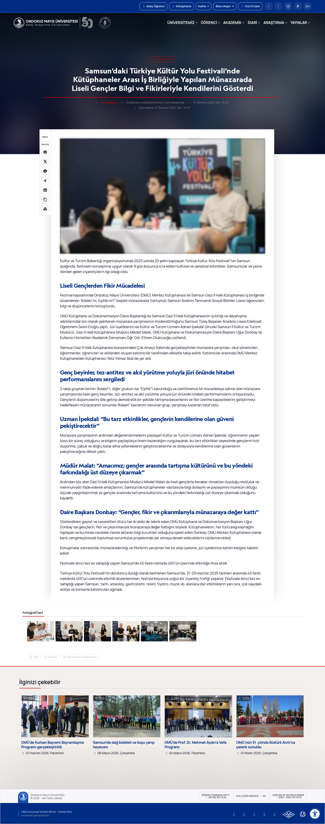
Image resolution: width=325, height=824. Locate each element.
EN (308, 6)
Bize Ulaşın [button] (225, 6)
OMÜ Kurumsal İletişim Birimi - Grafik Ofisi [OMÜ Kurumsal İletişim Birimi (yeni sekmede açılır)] (46, 811)
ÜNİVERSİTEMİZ (181, 22)
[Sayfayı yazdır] (45, 209)
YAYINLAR (298, 22)
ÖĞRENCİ (209, 22)
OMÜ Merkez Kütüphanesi (81, 657)
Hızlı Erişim (250, 6)
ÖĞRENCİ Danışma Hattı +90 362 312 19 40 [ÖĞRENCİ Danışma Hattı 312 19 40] (215, 796)
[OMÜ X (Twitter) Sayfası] (264, 814)
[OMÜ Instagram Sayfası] (254, 814)
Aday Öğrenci (153, 6)
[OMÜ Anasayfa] (269, 6)
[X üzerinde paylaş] (45, 161)
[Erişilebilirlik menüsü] (314, 813)
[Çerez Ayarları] (302, 814)
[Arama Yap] (298, 6)
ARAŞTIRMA (273, 22)
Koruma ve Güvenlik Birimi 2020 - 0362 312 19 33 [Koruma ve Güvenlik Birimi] (288, 796)
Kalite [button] (203, 6)
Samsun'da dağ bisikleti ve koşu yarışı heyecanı (124, 744)
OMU (36, 657)
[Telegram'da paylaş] (45, 180)
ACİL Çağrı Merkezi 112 (251, 796)
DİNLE (45, 136)
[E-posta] (278, 6)
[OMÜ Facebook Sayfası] (274, 814)
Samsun (52, 657)
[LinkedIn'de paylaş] (45, 190)
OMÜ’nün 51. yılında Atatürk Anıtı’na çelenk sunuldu (265, 744)
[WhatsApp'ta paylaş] (45, 171)
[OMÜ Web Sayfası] (53, 22)
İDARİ (252, 22)
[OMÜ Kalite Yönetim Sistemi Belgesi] (289, 814)
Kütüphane (181, 6)
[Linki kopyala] (45, 199)
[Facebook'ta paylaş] (45, 152)
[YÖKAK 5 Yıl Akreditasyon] (105, 22)
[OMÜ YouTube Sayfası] (234, 814)
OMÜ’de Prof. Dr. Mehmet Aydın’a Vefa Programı (195, 744)
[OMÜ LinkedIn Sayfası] (244, 814)
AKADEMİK (232, 22)
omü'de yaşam (162, 59)
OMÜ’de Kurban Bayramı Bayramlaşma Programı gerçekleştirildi (52, 744)
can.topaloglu (108, 102)
